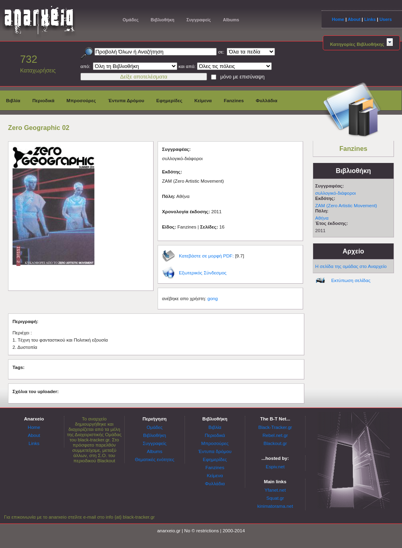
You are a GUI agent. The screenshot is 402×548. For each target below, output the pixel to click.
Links (370, 19)
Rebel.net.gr (275, 435)
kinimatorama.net (275, 506)
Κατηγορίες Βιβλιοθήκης (361, 44)
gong (212, 298)
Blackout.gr (275, 443)
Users (385, 19)
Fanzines (234, 100)
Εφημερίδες (169, 100)
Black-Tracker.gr (275, 427)
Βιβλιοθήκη (162, 19)
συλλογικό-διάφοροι (335, 193)
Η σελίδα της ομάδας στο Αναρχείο (351, 266)
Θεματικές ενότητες (154, 459)
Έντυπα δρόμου (215, 451)
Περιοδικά (43, 100)
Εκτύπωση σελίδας (351, 280)
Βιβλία (13, 100)
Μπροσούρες (81, 100)
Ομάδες (131, 19)
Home (338, 19)
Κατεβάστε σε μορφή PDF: (206, 255)
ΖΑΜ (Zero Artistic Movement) (346, 205)
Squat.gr (275, 498)
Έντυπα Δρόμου (126, 100)
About (354, 19)
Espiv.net (275, 466)
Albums (231, 19)
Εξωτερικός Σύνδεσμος (202, 272)
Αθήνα (321, 217)
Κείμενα (202, 100)
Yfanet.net (275, 489)
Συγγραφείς (199, 19)
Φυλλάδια (266, 100)
